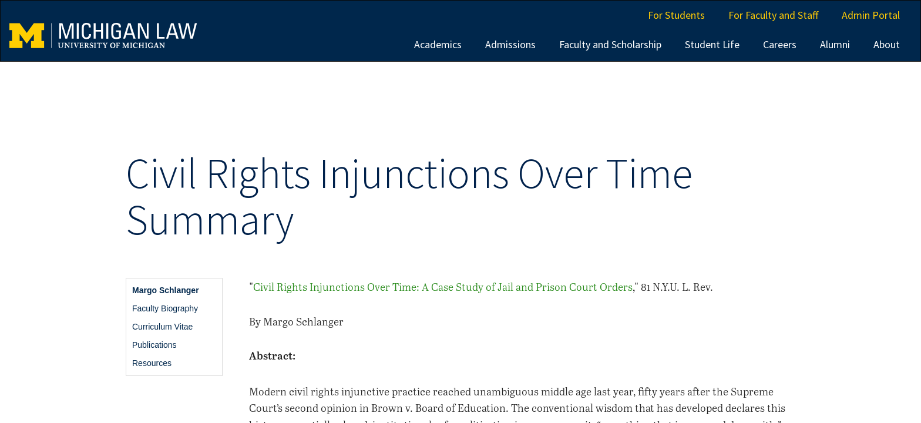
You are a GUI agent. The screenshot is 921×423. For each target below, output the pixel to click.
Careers (779, 44)
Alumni (835, 44)
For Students (676, 15)
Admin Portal (871, 15)
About (886, 44)
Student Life (712, 44)
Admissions (510, 44)
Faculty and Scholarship (610, 44)
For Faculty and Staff (773, 15)
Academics (438, 44)
